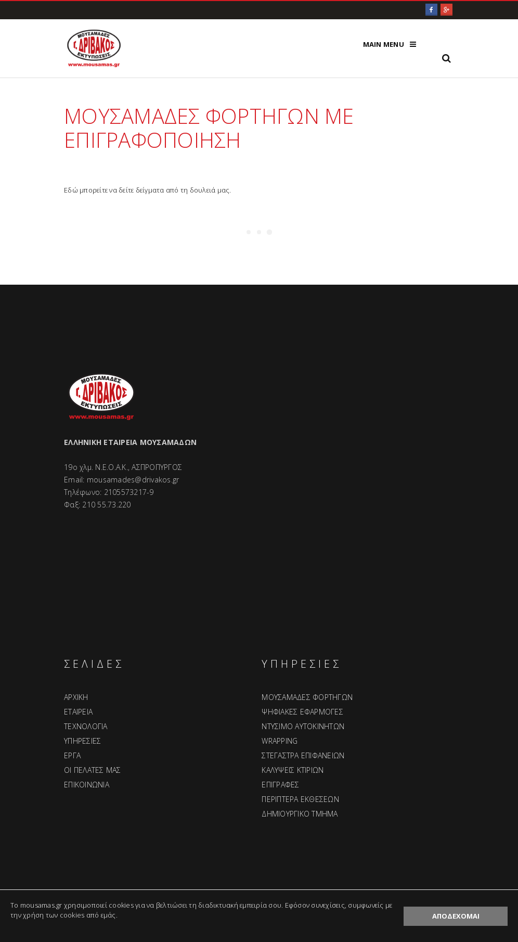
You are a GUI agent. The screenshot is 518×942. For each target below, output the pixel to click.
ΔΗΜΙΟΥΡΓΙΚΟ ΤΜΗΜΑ (300, 814)
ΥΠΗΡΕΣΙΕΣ (82, 741)
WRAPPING (279, 741)
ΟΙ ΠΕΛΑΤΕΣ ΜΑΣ (92, 770)
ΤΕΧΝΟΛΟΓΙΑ (86, 726)
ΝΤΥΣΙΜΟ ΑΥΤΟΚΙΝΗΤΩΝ (303, 726)
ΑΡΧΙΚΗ (76, 697)
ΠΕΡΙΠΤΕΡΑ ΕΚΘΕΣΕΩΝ (300, 799)
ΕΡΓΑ (72, 755)
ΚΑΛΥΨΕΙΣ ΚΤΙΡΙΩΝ (292, 770)
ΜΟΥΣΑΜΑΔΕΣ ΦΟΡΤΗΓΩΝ (307, 697)
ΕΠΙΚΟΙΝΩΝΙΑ (86, 785)
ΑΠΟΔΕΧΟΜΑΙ (456, 916)
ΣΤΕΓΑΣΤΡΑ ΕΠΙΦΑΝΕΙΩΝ (303, 755)
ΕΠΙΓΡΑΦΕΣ (280, 785)
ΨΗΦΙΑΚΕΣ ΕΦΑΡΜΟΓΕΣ (302, 712)
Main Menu (383, 44)
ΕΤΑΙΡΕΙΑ (78, 712)
